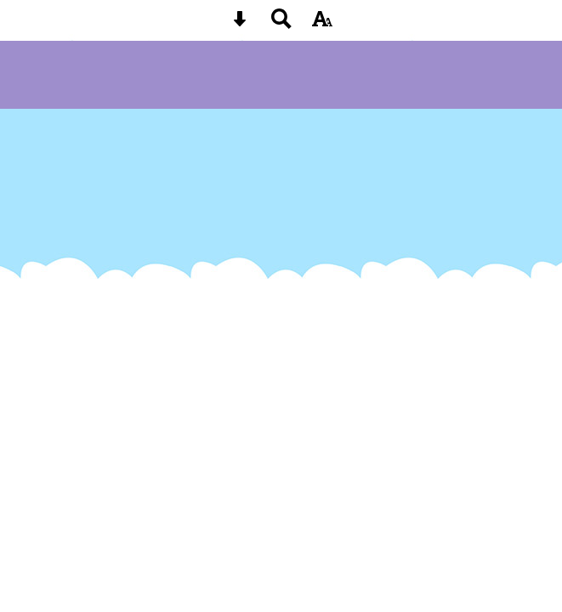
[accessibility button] (322, 24)
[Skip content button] (239, 24)
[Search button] (281, 24)
